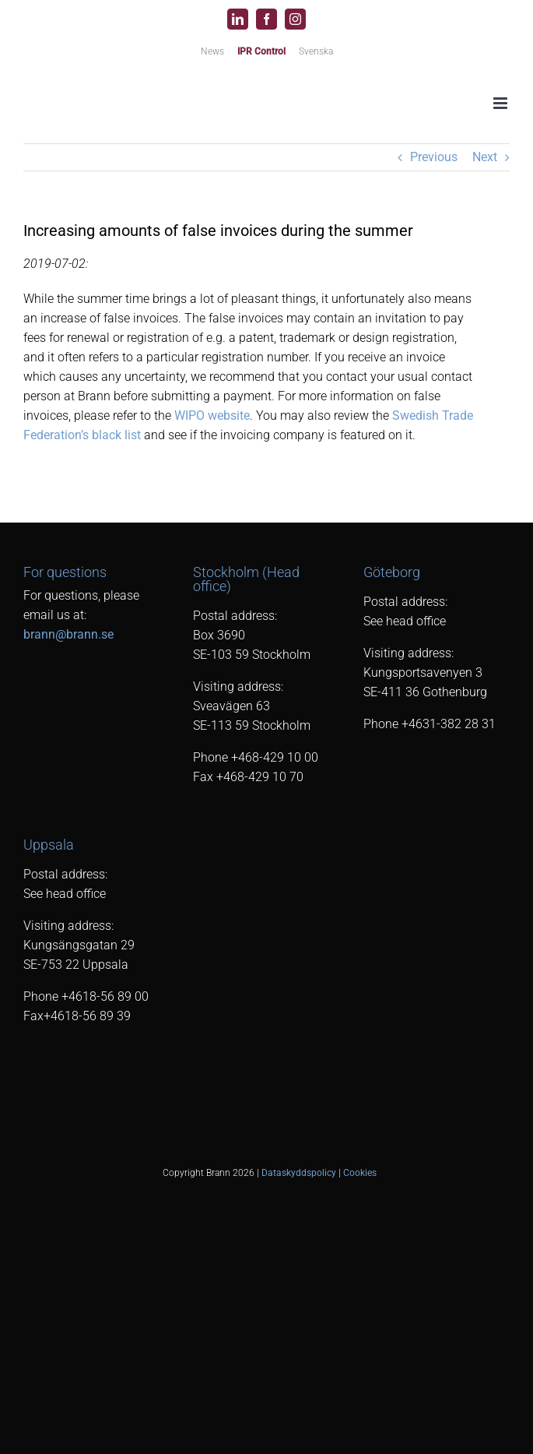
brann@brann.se (68, 634)
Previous (434, 157)
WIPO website (212, 415)
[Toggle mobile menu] (501, 103)
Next (484, 157)
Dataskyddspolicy (298, 1172)
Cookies (360, 1172)
